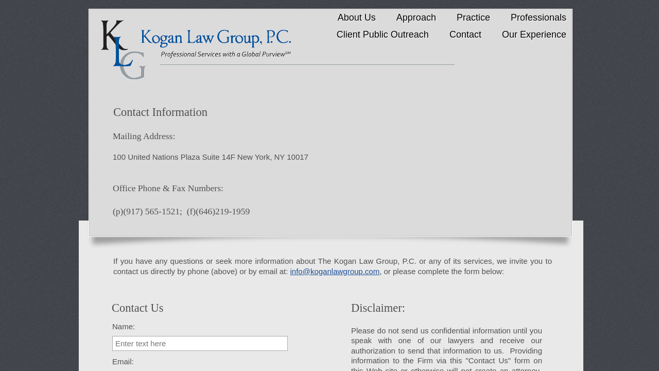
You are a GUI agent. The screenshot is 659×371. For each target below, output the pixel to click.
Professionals (538, 17)
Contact (465, 34)
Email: (123, 361)
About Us (357, 17)
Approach (416, 17)
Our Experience (534, 34)
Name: (123, 326)
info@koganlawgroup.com (335, 271)
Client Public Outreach (383, 34)
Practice (473, 17)
